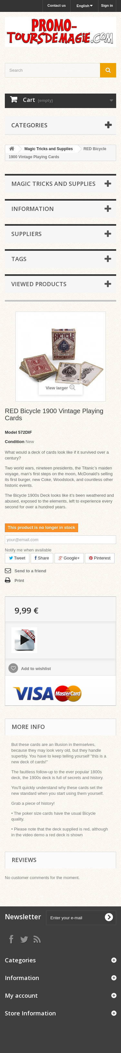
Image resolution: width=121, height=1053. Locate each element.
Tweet (17, 558)
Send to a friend (30, 570)
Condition (15, 441)
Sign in (107, 5)
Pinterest (99, 558)
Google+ (69, 558)
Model (11, 432)
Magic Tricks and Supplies (49, 149)
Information (32, 209)
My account (21, 995)
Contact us (56, 5)
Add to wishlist (35, 668)
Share (42, 558)
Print (19, 580)
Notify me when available (28, 550)
